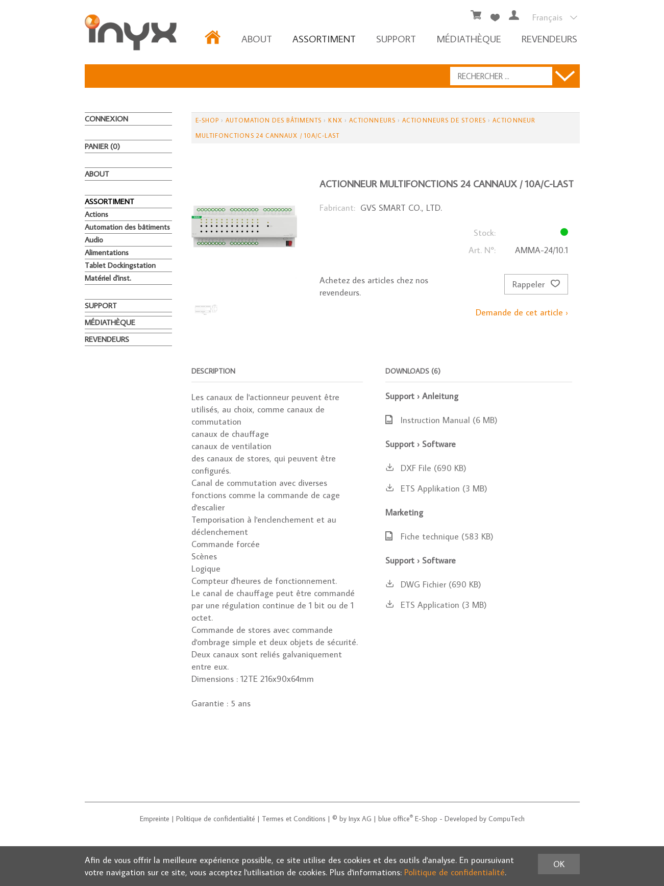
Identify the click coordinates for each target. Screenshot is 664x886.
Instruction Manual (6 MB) (441, 420)
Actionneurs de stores (444, 120)
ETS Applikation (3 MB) (436, 488)
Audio (94, 239)
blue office (395, 818)
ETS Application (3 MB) (436, 604)
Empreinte (154, 818)
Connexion (106, 119)
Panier (102, 146)
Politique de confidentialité (215, 818)
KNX (335, 120)
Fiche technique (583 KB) (439, 536)
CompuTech (506, 818)
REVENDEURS (549, 38)
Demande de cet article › (522, 312)
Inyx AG (360, 818)
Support (396, 38)
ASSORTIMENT (324, 38)
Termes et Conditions (294, 818)
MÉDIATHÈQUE (468, 38)
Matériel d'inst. (108, 278)
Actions (96, 214)
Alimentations (107, 252)
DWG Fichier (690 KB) (433, 584)
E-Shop (207, 120)
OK (558, 864)
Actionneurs (372, 120)
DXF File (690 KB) (425, 468)
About (256, 38)
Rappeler (536, 284)
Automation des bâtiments (127, 227)
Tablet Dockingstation (120, 265)
